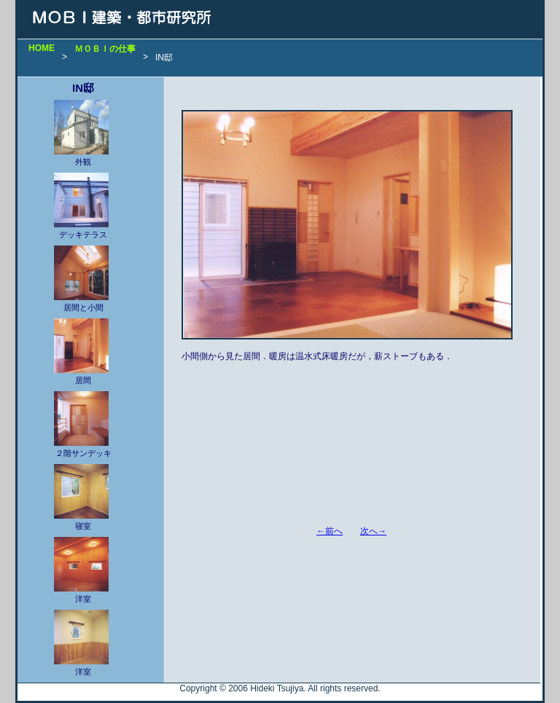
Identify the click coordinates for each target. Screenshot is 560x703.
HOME (41, 48)
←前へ (329, 531)
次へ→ (373, 531)
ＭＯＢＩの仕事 (105, 49)
